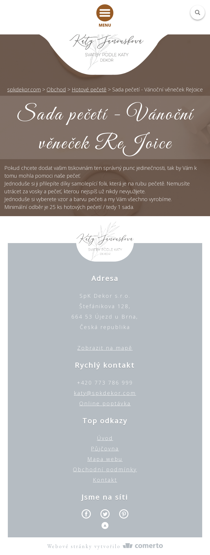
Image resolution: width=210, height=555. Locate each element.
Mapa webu (105, 458)
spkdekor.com (24, 89)
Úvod (105, 438)
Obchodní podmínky (105, 469)
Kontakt (105, 479)
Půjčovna (105, 448)
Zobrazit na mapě (104, 347)
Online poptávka (105, 403)
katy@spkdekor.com (105, 392)
